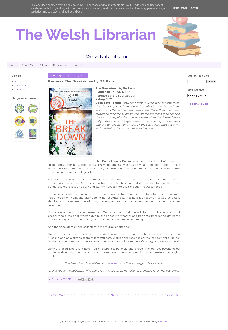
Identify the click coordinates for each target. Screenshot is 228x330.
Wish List (80, 65)
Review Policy (61, 65)
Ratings (43, 65)
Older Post (173, 294)
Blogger (163, 321)
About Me (28, 65)
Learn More (180, 8)
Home (13, 65)
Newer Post (56, 294)
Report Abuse (197, 103)
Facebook (21, 85)
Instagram (21, 89)
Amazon (116, 263)
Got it (194, 8)
